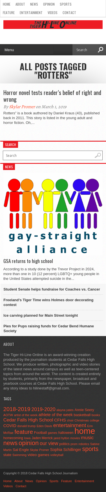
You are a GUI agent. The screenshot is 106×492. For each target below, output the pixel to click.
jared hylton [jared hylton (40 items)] (61, 438)
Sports (66, 4)
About (20, 4)
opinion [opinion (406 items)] (29, 442)
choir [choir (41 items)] (70, 420)
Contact (69, 12)
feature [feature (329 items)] (23, 431)
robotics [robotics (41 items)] (83, 444)
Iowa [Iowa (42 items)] (27, 438)
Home (6, 4)
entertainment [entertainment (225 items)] (69, 425)
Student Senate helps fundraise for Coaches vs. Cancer (51, 289)
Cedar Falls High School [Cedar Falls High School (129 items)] (28, 419)
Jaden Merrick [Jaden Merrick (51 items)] (42, 438)
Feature (9, 12)
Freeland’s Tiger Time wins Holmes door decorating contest (48, 302)
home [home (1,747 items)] (84, 431)
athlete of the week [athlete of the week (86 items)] (56, 414)
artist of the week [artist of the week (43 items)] (25, 415)
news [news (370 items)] (10, 442)
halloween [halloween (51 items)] (66, 433)
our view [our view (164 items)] (49, 443)
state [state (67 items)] (7, 455)
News (34, 4)
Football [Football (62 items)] (40, 432)
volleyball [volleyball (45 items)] (56, 455)
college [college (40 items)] (94, 420)
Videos (53, 12)
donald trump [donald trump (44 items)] (26, 426)
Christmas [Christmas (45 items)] (81, 420)
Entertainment (31, 12)
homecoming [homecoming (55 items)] (13, 438)
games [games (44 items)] (52, 432)
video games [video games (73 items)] (38, 455)
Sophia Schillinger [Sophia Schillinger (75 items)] (65, 450)
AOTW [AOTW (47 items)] (8, 415)
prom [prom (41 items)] (74, 444)
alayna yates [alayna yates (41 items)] (64, 410)
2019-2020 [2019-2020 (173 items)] (43, 409)
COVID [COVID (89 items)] (9, 425)
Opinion (49, 4)
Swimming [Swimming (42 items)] (19, 455)
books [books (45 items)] (96, 415)
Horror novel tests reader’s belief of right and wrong (52, 96)
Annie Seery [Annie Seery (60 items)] (84, 410)
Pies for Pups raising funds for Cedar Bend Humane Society (48, 328)
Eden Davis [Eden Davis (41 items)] (44, 426)
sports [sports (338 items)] (90, 449)
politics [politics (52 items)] (64, 444)
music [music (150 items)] (87, 437)
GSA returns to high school (28, 261)
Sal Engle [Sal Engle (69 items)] (21, 450)
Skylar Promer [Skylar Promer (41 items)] (39, 450)
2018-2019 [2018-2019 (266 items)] (16, 409)
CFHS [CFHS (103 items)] (60, 420)
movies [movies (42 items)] (75, 438)
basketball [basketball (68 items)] (82, 415)
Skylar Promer (22, 107)
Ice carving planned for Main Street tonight (40, 315)
